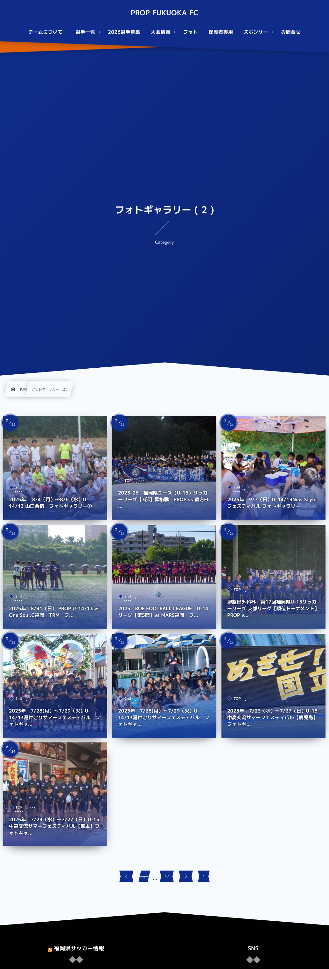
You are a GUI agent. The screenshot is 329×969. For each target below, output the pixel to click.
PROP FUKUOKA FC (164, 13)
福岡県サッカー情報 (79, 948)
